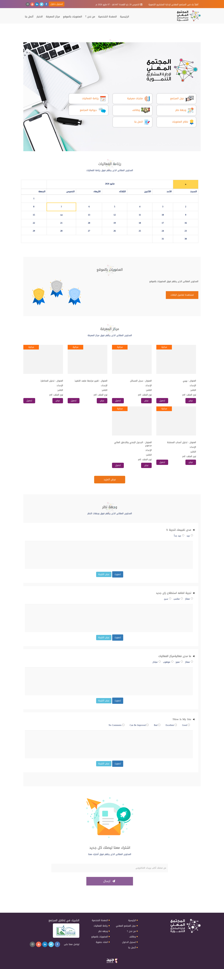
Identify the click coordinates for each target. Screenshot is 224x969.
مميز (179, 662)
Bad (157, 725)
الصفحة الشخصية (107, 16)
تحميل (162, 400)
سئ (167, 599)
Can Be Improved (139, 725)
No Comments (116, 725)
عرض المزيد (110, 479)
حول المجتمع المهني (126, 925)
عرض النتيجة (103, 574)
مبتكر (157, 662)
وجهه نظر (103, 931)
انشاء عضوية (102, 942)
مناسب (178, 599)
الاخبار (40, 16)
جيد (190, 535)
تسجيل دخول (57, 4)
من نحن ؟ (90, 16)
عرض (191, 400)
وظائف (132, 936)
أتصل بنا (29, 16)
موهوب (168, 662)
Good (186, 725)
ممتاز (189, 599)
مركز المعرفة (53, 16)
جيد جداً (179, 535)
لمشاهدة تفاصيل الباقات (182, 295)
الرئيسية (124, 16)
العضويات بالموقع (72, 16)
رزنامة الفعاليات (101, 925)
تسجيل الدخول (129, 942)
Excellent (171, 725)
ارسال (109, 881)
